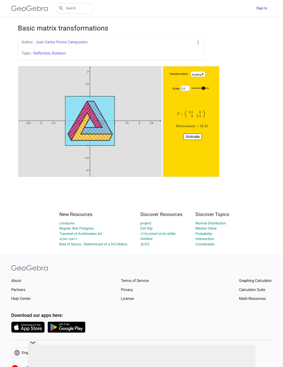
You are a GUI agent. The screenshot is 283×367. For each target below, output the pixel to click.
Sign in (261, 8)
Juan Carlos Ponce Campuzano (61, 42)
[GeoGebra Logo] (29, 8)
